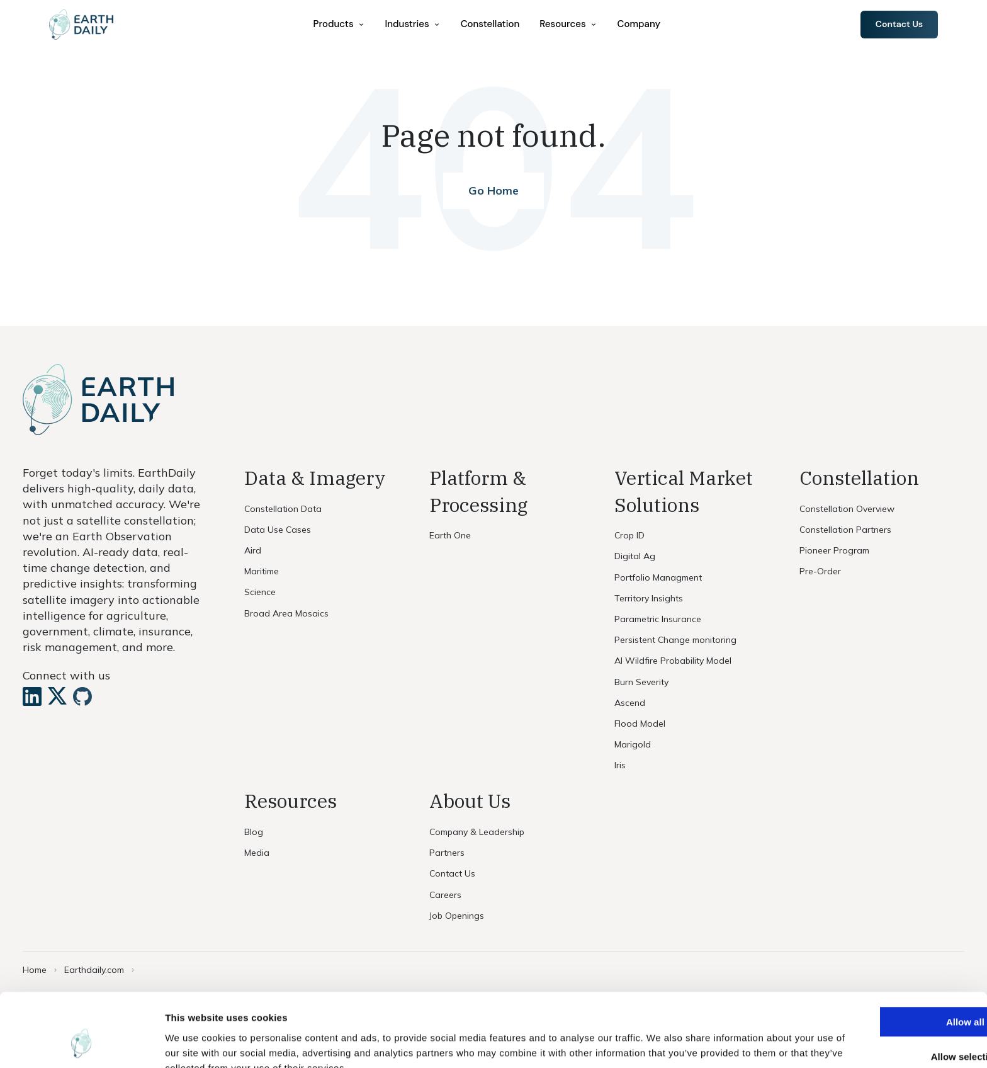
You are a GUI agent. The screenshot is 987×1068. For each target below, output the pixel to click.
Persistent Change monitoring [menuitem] (675, 639)
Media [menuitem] (256, 852)
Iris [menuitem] (620, 765)
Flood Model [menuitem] (639, 723)
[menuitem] (340, 25)
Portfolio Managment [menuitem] (658, 577)
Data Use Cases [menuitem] (277, 529)
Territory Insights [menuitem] (648, 598)
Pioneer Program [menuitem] (834, 550)
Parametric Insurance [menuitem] (657, 619)
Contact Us (898, 24)
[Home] (83, 25)
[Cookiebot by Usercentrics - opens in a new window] (81, 1043)
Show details (660, 1043)
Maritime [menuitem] (261, 571)
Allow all (882, 956)
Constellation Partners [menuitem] (845, 529)
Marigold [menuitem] (632, 744)
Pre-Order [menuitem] (820, 571)
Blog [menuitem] (253, 832)
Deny (882, 1025)
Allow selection (881, 991)
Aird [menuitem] (252, 550)
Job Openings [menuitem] (456, 915)
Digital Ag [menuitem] (634, 556)
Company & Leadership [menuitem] (476, 832)
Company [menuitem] (640, 24)
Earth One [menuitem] (450, 535)
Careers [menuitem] (445, 894)
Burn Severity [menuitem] (641, 682)
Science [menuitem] (260, 592)
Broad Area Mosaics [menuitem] (286, 613)
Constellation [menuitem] (491, 24)
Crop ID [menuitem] (629, 535)
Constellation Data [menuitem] (283, 508)
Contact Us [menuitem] (452, 873)
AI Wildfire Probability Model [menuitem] (672, 660)
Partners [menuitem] (447, 852)
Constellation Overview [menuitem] (846, 508)
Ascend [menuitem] (629, 702)
